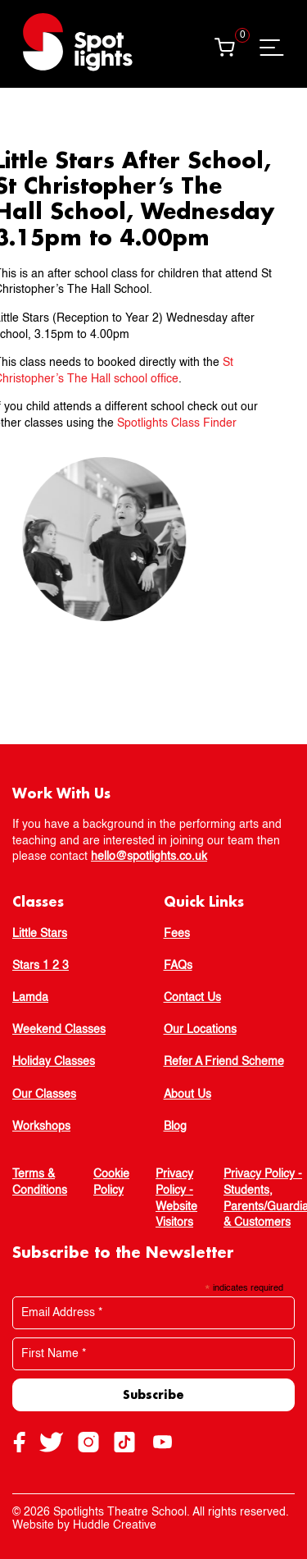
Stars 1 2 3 (40, 966)
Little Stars (39, 934)
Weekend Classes (59, 1030)
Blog (175, 1126)
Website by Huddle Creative (84, 1525)
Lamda (30, 998)
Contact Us (192, 998)
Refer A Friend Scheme (224, 1062)
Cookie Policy (111, 1182)
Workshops (41, 1126)
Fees (177, 934)
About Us (187, 1094)
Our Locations (200, 1030)
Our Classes (44, 1094)
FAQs (178, 966)
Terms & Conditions (39, 1182)
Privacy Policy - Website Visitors (176, 1198)
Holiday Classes (53, 1062)
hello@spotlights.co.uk (149, 856)
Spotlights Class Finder (163, 423)
